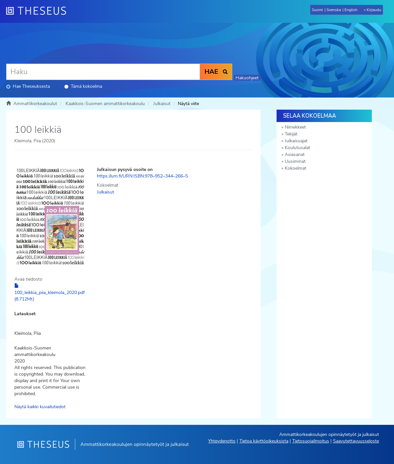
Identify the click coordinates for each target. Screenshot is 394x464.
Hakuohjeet (247, 78)
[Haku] (103, 72)
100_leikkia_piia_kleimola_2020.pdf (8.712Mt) (49, 292)
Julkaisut (162, 104)
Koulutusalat (297, 148)
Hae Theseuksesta (28, 86)
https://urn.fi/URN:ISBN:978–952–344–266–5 (142, 176)
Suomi (317, 9)
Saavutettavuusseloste (356, 441)
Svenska (333, 9)
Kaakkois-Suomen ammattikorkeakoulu (105, 104)
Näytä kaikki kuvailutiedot (40, 407)
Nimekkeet (295, 127)
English (350, 9)
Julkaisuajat (296, 141)
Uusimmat (295, 161)
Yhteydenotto (221, 441)
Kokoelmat (295, 168)
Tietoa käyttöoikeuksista (263, 441)
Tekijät (291, 134)
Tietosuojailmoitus (310, 441)
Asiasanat (295, 154)
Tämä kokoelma (83, 86)
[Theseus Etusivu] (38, 11)
